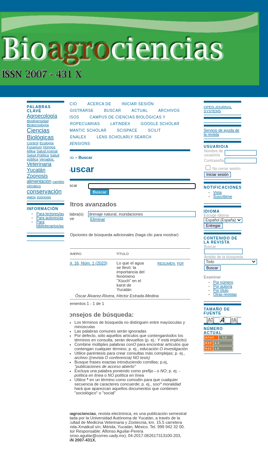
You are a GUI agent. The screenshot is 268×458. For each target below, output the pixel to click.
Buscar (223, 249)
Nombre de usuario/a (213, 153)
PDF (180, 263)
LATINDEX (120, 124)
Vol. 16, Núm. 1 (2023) (86, 263)
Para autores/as (49, 218)
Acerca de (99, 104)
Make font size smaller (210, 319)
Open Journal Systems (218, 109)
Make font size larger (234, 319)
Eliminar (97, 219)
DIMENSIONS (77, 144)
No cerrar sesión (226, 169)
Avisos (71, 117)
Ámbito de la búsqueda (230, 259)
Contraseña (214, 161)
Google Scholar (160, 124)
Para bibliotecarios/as (50, 224)
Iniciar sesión (138, 104)
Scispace (127, 130)
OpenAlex (75, 137)
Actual (139, 111)
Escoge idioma (216, 215)
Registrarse (79, 111)
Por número (223, 282)
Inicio (70, 104)
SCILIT (154, 130)
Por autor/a (222, 286)
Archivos (169, 111)
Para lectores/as (50, 214)
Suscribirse (222, 197)
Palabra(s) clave (74, 216)
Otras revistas (225, 294)
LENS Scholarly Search (124, 137)
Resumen (166, 263)
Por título (221, 290)
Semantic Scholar (85, 130)
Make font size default (222, 319)
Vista (217, 193)
